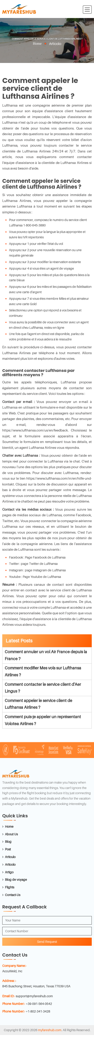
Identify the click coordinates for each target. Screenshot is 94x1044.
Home (37, 43)
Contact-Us (12, 895)
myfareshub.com (49, 1030)
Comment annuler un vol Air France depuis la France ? (46, 655)
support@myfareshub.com (34, 996)
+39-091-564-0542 (39, 1004)
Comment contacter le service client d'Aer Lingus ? (43, 688)
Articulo (10, 857)
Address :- (9, 981)
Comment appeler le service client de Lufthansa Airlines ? (38, 704)
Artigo (9, 872)
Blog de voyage (16, 879)
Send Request (47, 941)
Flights (9, 887)
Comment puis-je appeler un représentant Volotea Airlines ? (43, 720)
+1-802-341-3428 (38, 1011)
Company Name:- (14, 966)
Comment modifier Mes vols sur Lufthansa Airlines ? (43, 671)
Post (8, 849)
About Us (11, 834)
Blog (8, 841)
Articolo (10, 864)
